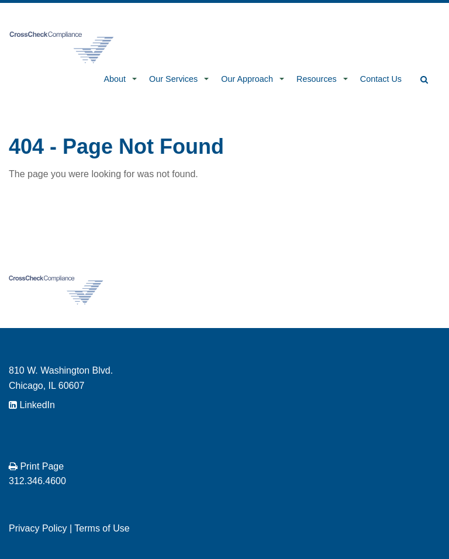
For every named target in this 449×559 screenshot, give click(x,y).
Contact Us (381, 79)
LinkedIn (32, 405)
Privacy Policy (38, 528)
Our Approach (247, 79)
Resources (316, 79)
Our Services (173, 79)
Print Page (36, 466)
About (114, 79)
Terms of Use (101, 528)
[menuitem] (117, 80)
